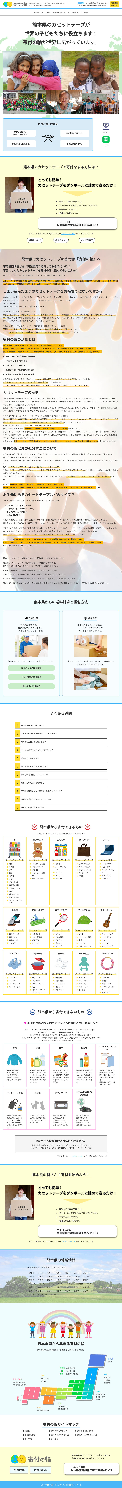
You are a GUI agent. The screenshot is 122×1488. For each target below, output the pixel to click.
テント (81, 934)
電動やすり (13, 937)
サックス (105, 940)
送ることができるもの (60, 1435)
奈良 (62, 1409)
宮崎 (17, 1385)
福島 (108, 1380)
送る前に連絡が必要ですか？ (32, 807)
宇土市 (40, 1276)
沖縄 (25, 1385)
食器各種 (58, 978)
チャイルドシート (85, 981)
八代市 (40, 1272)
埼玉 (100, 1394)
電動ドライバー (14, 934)
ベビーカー (83, 978)
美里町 (31, 1280)
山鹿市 (85, 1272)
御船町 (89, 1283)
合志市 (87, 1276)
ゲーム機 (58, 878)
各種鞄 (81, 876)
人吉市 (49, 1272)
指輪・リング (106, 984)
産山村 (51, 1283)
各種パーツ (106, 878)
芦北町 (76, 1287)
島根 (41, 1378)
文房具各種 (36, 934)
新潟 (74, 1368)
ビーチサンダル (14, 987)
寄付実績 (28, 1439)
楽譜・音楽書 (14, 882)
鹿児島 (21, 1385)
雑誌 (10, 864)
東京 (97, 1394)
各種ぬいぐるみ (37, 878)
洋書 (10, 870)
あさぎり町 (42, 1294)
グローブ (58, 946)
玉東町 (40, 1280)
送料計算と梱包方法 (85, 1430)
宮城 (108, 1383)
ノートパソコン (107, 864)
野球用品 (58, 940)
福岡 (14, 1382)
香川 (38, 1410)
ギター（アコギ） (108, 934)
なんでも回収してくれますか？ (33, 741)
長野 (70, 1368)
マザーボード (106, 875)
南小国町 (32, 1283)
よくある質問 (73, 12)
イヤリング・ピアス (108, 988)
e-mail (106, 128)
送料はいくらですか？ (30, 758)
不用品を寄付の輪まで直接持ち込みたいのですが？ (41, 791)
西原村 (69, 1283)
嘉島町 (31, 1287)
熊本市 (31, 1272)
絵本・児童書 (14, 897)
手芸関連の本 (14, 894)
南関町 (49, 1280)
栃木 (100, 1397)
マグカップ (59, 987)
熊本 (23, 1382)
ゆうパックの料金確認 (31, 667)
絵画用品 (35, 940)
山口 (45, 1378)
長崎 (20, 1382)
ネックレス (106, 992)
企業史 (11, 879)
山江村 (85, 1290)
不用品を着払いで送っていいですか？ (36, 799)
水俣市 (67, 1272)
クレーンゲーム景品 (38, 874)
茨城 (97, 1397)
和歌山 (66, 1409)
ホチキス (35, 943)
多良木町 (39, 1290)
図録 (10, 873)
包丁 (33, 987)
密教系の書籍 (14, 885)
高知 (48, 1410)
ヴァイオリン (106, 937)
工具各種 (12, 943)
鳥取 (48, 1378)
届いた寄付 (46, 12)
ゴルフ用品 (59, 937)
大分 (14, 1385)
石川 (67, 1371)
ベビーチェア (83, 987)
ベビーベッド (83, 984)
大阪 (59, 1406)
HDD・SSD (106, 867)
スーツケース (83, 873)
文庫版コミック (14, 888)
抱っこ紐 (82, 990)
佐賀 (17, 1382)
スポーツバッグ (84, 867)
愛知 (67, 1374)
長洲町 (58, 1280)
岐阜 (74, 1374)
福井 (70, 1371)
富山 (74, 1371)
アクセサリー (106, 978)
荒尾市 (58, 1272)
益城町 (40, 1287)
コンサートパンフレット (15, 901)
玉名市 (76, 1272)
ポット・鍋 (36, 978)
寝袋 (80, 940)
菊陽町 (85, 1280)
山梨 (67, 1368)
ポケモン (35, 870)
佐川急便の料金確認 (31, 686)
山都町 (58, 1287)
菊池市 (31, 1276)
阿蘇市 (69, 1276)
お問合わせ (41, 1470)
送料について (35, 240)
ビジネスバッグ (84, 864)
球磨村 (31, 1294)
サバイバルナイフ (85, 946)
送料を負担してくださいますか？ (34, 766)
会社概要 (84, 12)
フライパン (36, 981)
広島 (41, 1381)
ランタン (82, 943)
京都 (65, 1406)
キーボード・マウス (108, 871)
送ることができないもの (87, 1435)
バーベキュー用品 (85, 937)
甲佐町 (49, 1287)
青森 (105, 1377)
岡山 (45, 1381)
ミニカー (58, 872)
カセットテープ (107, 946)
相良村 (67, 1290)
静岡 (70, 1374)
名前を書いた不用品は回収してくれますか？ (39, 733)
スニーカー (13, 978)
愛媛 (45, 1410)
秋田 (105, 1383)
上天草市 (50, 1276)
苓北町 (53, 1294)
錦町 (30, 1290)
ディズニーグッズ (38, 864)
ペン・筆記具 (37, 937)
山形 (105, 1380)
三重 (77, 1374)
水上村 (58, 1290)
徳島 (41, 1410)
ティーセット (60, 984)
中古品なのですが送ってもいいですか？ (37, 750)
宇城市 (60, 1276)
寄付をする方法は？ (59, 1430)
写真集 (11, 867)
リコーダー (106, 943)
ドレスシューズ (14, 984)
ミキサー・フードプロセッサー (38, 991)
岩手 (108, 1377)
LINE (106, 141)
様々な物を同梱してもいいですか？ (35, 774)
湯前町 (49, 1290)
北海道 (110, 1362)
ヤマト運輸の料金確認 (31, 677)
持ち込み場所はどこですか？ (32, 782)
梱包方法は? (61, 240)
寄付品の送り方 (59, 12)
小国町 (42, 1283)
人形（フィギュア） (61, 868)
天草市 (78, 1276)
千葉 (103, 1394)
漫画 (10, 891)
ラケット (58, 934)
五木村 (76, 1290)
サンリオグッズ (37, 867)
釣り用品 (58, 943)
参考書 (11, 876)
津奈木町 (86, 1287)
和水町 (67, 1280)
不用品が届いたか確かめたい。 (33, 725)
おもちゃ (58, 864)
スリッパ (12, 981)
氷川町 (67, 1287)
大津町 (76, 1280)
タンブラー (59, 990)
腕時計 (104, 981)
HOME (36, 12)
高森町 (60, 1283)
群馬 (103, 1397)
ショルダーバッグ (85, 870)
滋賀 (59, 1409)
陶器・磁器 (59, 981)
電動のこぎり (14, 940)
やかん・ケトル (37, 984)
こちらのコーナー (68, 233)
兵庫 (62, 1406)
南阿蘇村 (79, 1283)
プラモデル (59, 875)
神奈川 (98, 1399)
